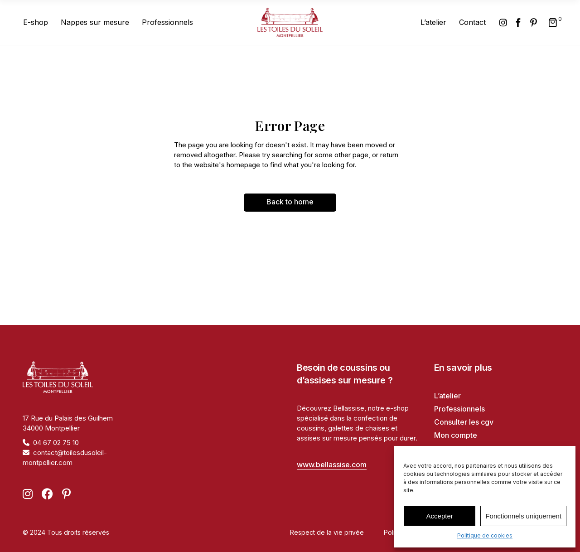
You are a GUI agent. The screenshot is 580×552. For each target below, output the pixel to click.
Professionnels (459, 408)
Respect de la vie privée (327, 532)
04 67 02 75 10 (56, 442)
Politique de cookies (484, 535)
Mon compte (455, 435)
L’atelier (447, 395)
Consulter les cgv (463, 421)
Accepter (439, 516)
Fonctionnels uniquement (523, 516)
